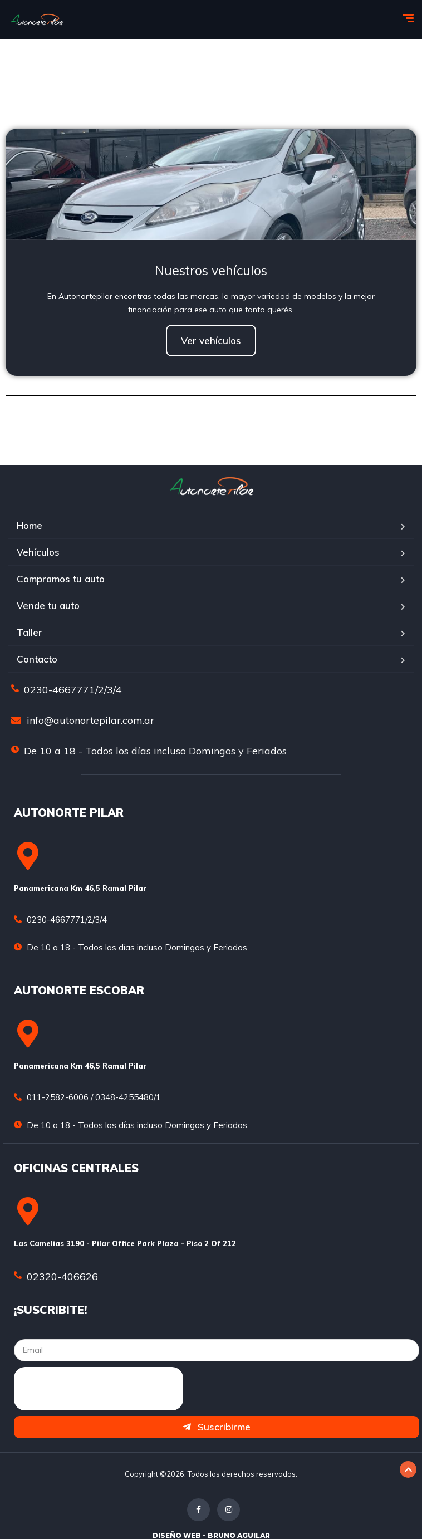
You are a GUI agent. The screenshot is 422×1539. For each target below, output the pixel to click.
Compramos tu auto (61, 579)
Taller (29, 632)
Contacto (37, 659)
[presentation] (98, 1388)
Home (29, 525)
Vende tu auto (48, 605)
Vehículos (38, 552)
